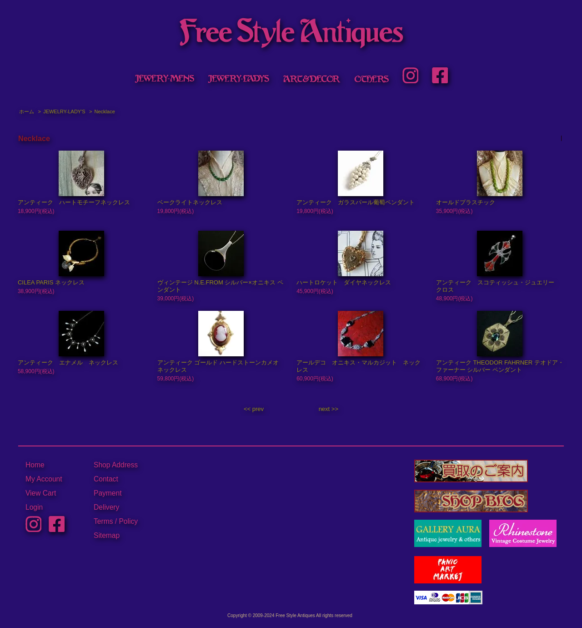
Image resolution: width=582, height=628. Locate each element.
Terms (103, 521)
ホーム (26, 111)
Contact (106, 479)
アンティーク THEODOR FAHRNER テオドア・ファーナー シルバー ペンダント (500, 366)
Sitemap (107, 535)
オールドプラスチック (465, 202)
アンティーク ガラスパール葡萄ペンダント (355, 202)
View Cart (40, 493)
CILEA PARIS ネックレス (51, 282)
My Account (43, 479)
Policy (128, 521)
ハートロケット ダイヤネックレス (343, 282)
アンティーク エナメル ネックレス (68, 362)
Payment (108, 493)
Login (34, 507)
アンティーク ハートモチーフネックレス (74, 202)
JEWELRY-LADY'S (64, 111)
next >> (328, 408)
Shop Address (116, 465)
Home (35, 465)
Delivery (106, 507)
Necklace (105, 111)
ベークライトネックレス (189, 202)
